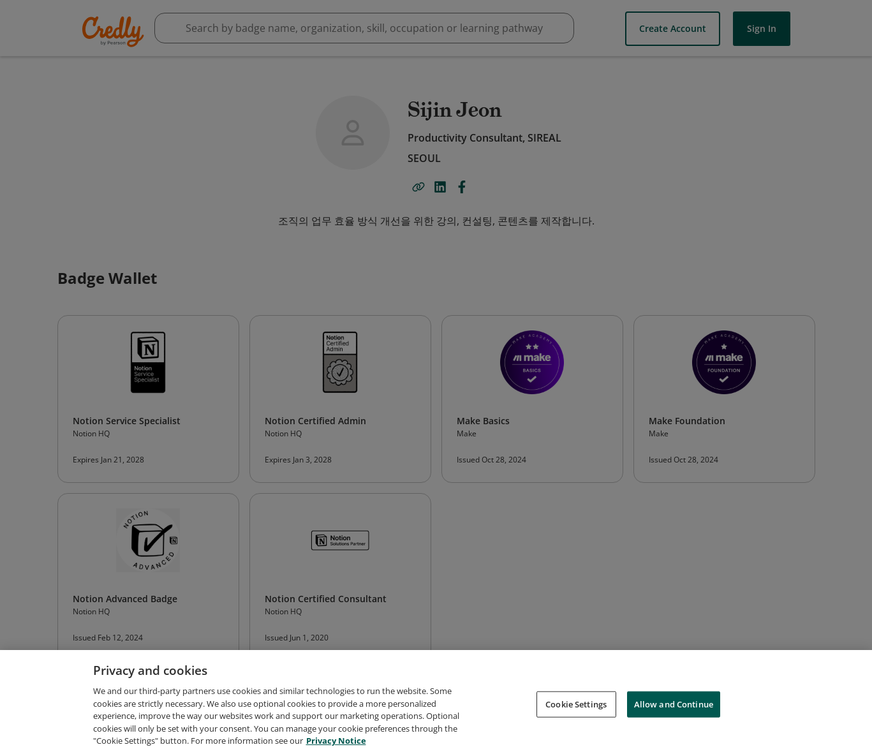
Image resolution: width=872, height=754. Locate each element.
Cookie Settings (576, 705)
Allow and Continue (673, 705)
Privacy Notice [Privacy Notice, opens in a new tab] (336, 742)
